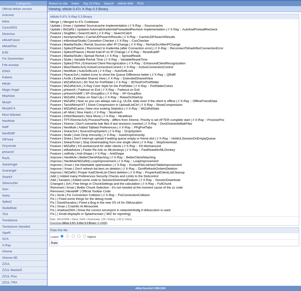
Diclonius (8, 34)
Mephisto (8, 96)
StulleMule (9, 208)
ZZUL (6, 264)
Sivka (6, 195)
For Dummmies (13, 58)
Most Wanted (11, 114)
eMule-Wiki (125, 3)
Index (75, 3)
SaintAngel (9, 164)
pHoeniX (8, 152)
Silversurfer (10, 183)
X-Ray (6, 245)
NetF (5, 127)
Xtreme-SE (9, 257)
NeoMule (8, 121)
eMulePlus (9, 46)
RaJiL (6, 158)
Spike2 (7, 201)
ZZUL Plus (9, 276)
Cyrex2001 (9, 27)
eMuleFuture (11, 40)
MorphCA (8, 108)
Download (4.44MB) (78, 222)
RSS (140, 3)
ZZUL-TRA (9, 282)
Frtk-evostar (10, 65)
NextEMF (8, 133)
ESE (5, 52)
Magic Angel (10, 89)
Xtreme (7, 251)
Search (109, 3)
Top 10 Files (91, 3)
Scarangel (9, 170)
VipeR (6, 232)
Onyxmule (9, 146)
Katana (7, 77)
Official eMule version (17, 9)
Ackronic (8, 15)
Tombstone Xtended (16, 226)
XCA (5, 239)
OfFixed (7, 139)
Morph (6, 102)
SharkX (7, 177)
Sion (5, 189)
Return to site (58, 3)
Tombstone (9, 220)
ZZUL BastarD (12, 270)
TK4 (5, 214)
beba (5, 21)
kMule (6, 83)
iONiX (6, 71)
